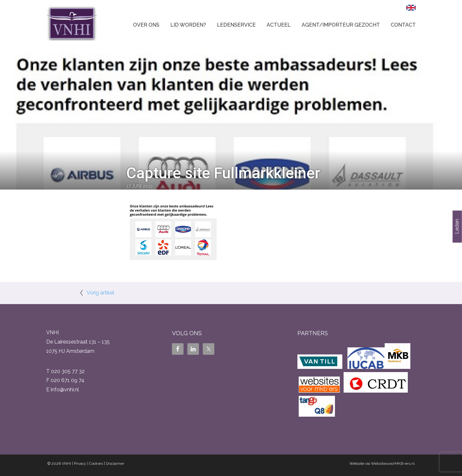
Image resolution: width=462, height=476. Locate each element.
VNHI (66, 463)
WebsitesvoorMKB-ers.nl (393, 463)
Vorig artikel (100, 293)
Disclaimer (115, 463)
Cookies (96, 463)
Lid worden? (188, 25)
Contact (403, 25)
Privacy (80, 463)
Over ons (146, 25)
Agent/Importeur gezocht (341, 25)
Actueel (279, 25)
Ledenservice (236, 25)
